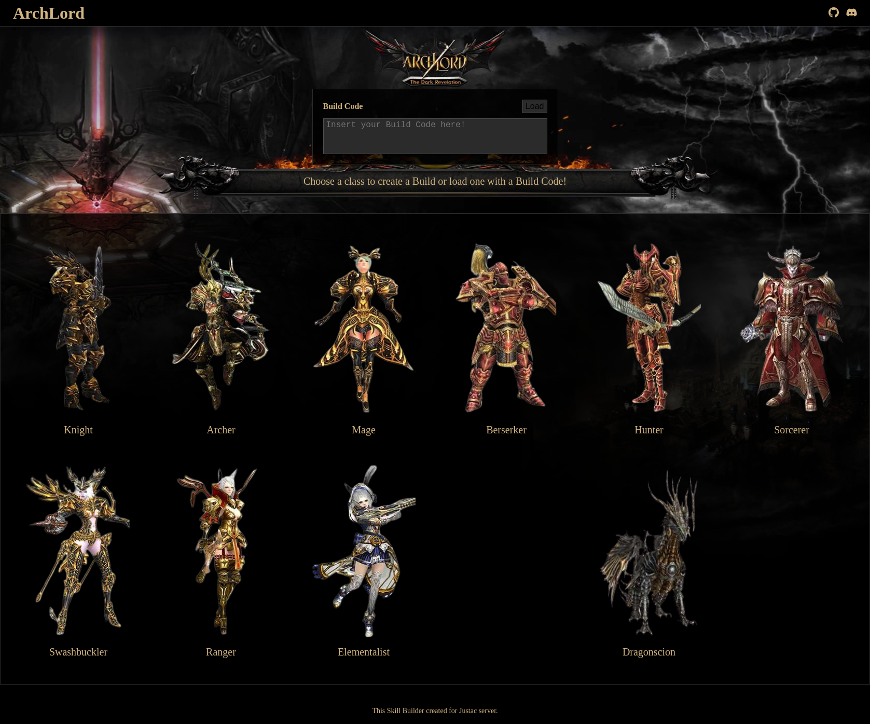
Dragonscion (649, 560)
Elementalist (364, 560)
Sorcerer (792, 337)
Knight (78, 337)
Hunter (649, 337)
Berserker (506, 337)
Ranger (221, 560)
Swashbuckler (78, 560)
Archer (221, 337)
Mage (364, 337)
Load (535, 106)
